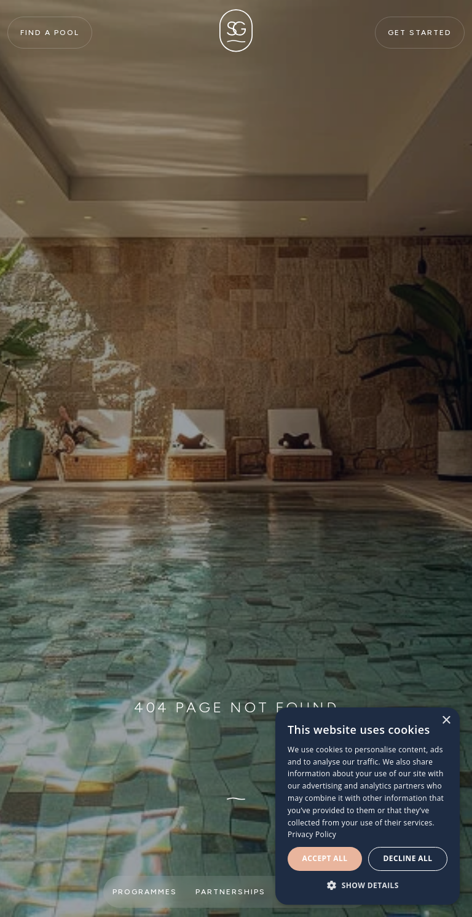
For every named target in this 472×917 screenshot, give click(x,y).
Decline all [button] (408, 858)
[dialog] (367, 806)
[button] (367, 885)
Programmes (144, 891)
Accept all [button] (325, 858)
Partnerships (230, 891)
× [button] (445, 720)
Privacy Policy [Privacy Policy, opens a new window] (312, 834)
